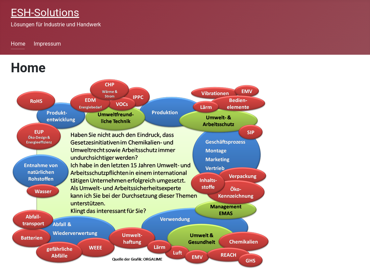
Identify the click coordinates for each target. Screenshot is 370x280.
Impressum (47, 44)
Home (18, 44)
